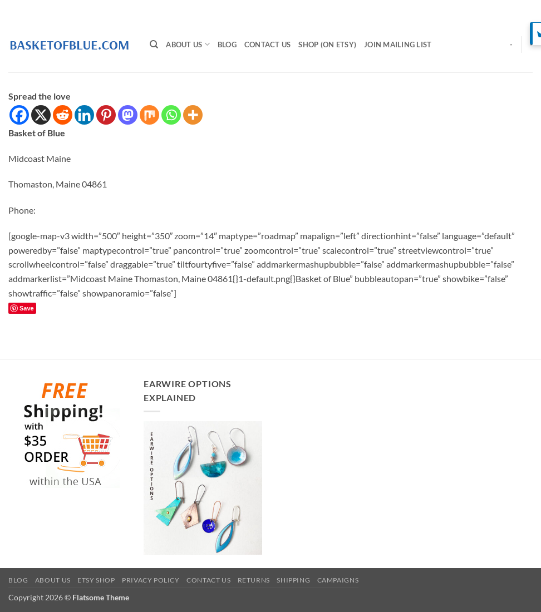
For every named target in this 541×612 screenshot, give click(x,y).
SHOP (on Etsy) (327, 44)
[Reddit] (62, 115)
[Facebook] (19, 115)
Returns (254, 580)
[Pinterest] (106, 115)
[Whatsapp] (171, 115)
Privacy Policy (151, 580)
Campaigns (338, 580)
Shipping (293, 580)
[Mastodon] (127, 115)
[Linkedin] (84, 115)
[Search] (154, 44)
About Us (188, 44)
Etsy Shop (96, 580)
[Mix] (149, 115)
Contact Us (267, 44)
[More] (193, 115)
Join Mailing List (397, 44)
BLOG (227, 44)
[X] (41, 115)
